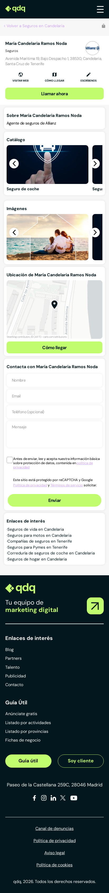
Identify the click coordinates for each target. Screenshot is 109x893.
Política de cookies (54, 865)
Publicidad (15, 676)
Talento (12, 667)
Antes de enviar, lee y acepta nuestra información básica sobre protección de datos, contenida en (56, 463)
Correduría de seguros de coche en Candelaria (51, 553)
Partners (13, 658)
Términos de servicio (66, 485)
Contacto (14, 684)
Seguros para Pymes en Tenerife (37, 547)
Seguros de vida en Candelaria (35, 529)
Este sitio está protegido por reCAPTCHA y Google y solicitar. (55, 482)
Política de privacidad (30, 485)
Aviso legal (54, 853)
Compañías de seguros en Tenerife (39, 541)
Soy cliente (81, 761)
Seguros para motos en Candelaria (39, 535)
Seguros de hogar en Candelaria (37, 559)
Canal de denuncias (54, 828)
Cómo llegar (54, 347)
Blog (9, 649)
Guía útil (28, 761)
